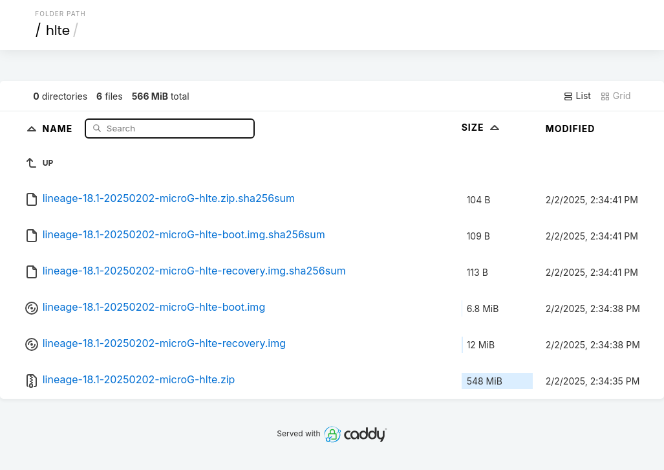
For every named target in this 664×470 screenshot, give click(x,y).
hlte (58, 30)
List (577, 96)
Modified (570, 128)
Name (59, 127)
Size (482, 127)
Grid (615, 96)
